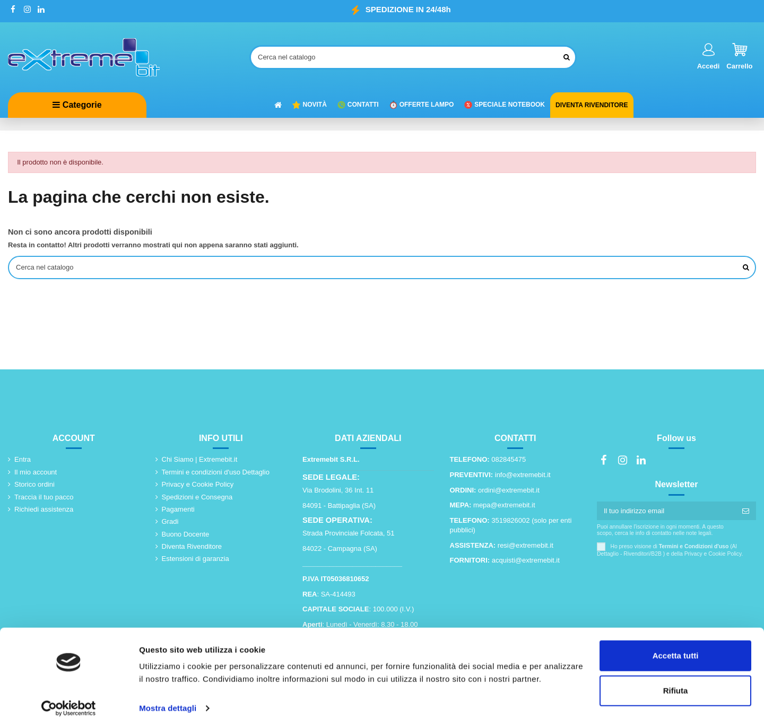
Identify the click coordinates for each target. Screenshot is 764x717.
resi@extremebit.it (525, 546)
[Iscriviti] (745, 512)
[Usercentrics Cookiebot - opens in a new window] (68, 696)
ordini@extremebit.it (509, 491)
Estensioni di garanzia (195, 560)
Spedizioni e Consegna (197, 498)
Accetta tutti (676, 643)
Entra (22, 460)
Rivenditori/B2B (642, 555)
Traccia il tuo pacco (44, 498)
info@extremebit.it (523, 476)
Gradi (170, 522)
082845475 (508, 460)
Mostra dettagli (167, 696)
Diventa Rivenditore (192, 547)
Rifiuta (675, 678)
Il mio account (35, 473)
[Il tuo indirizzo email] (666, 512)
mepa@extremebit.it (504, 506)
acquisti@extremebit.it (526, 561)
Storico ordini (34, 485)
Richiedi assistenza (43, 510)
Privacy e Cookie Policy (198, 485)
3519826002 (510, 521)
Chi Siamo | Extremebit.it (200, 460)
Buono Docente (186, 535)
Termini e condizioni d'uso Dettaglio (216, 473)
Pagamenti (178, 510)
